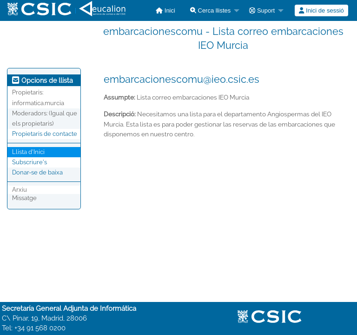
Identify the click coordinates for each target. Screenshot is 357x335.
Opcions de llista (42, 80)
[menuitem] (165, 10)
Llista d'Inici (28, 151)
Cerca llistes (210, 10)
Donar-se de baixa (37, 172)
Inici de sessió (321, 10)
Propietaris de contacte (44, 133)
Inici (165, 10)
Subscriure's (29, 162)
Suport (262, 10)
